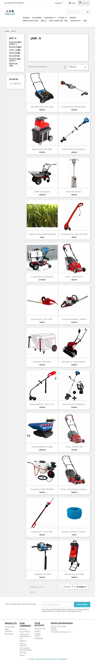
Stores (22, 655)
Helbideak (39, 638)
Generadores (14, 56)
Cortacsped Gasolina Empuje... (74, 489)
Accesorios (36, 18)
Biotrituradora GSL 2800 (42, 149)
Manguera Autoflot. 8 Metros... (74, 532)
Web (85, 21)
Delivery (23, 629)
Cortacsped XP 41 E (74, 276)
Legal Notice (25, 631)
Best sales (9, 634)
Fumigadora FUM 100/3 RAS (42, 489)
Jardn (43, 21)
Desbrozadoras (14, 53)
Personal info (40, 628)
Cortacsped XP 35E (74, 447)
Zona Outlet (76, 21)
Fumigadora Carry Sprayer (42, 276)
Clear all (15, 83)
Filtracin (62, 18)
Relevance (78, 67)
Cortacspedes (14, 50)
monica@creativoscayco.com (61, 632)
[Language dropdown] (59, 3)
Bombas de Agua (15, 47)
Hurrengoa (82, 586)
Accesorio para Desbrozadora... (74, 106)
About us (23, 641)
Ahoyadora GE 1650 (42, 574)
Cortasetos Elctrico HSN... (42, 319)
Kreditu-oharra (38, 635)
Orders (37, 631)
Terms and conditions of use (25, 636)
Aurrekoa (66, 586)
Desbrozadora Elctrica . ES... (42, 404)
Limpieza (73, 18)
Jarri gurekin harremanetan (14, 3)
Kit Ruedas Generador (42, 361)
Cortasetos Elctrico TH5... (42, 532)
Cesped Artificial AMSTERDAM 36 (42, 234)
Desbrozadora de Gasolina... (74, 149)
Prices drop (9, 626)
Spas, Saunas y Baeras (58, 21)
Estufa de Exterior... (74, 191)
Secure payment (23, 644)
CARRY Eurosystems (42, 191)
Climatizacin (50, 18)
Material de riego (13, 65)
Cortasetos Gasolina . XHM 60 (74, 319)
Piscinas (26, 18)
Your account (39, 624)
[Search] (78, 12)
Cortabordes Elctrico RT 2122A (74, 234)
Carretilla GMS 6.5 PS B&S (42, 447)
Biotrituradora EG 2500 (74, 574)
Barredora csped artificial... (74, 361)
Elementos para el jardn (15, 60)
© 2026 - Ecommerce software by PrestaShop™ (47, 659)
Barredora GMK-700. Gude (42, 106)
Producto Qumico (30, 21)
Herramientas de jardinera (15, 43)
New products (8, 630)
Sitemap (23, 652)
